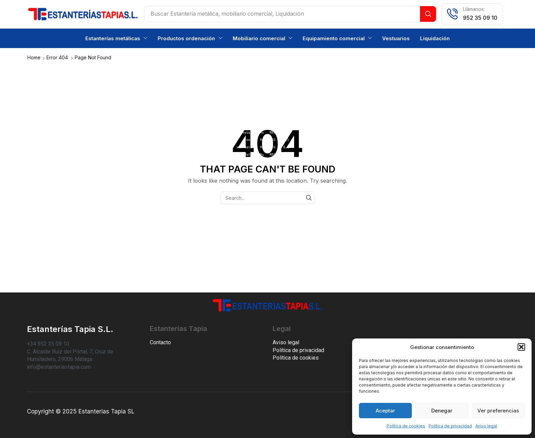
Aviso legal (486, 425)
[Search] (428, 14)
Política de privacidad (450, 425)
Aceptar (385, 410)
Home (34, 57)
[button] (521, 347)
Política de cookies (406, 425)
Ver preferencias (498, 410)
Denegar (441, 410)
